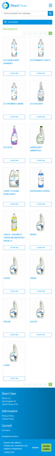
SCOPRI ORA (14, 73)
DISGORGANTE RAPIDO (40, 191)
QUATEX (33, 321)
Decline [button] (35, 448)
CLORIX (7, 365)
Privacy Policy (8, 416)
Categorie (13, 22)
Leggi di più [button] (9, 452)
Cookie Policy (8, 419)
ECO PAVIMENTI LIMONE (13, 104)
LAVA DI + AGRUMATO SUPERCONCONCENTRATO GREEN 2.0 (15, 237)
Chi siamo (6, 430)
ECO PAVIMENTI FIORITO (40, 60)
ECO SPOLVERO (36, 104)
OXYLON (7, 321)
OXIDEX (33, 278)
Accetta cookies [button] (46, 447)
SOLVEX (7, 278)
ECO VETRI (8, 147)
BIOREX (33, 234)
